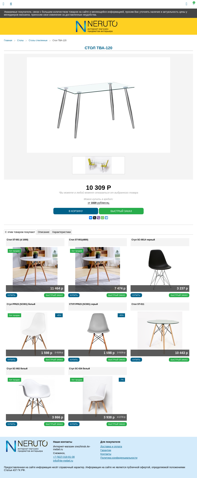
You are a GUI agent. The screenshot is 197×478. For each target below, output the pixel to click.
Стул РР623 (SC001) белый (21, 304)
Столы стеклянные (38, 40)
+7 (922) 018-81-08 (64, 456)
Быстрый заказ (121, 211)
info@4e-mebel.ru (63, 460)
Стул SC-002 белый (17, 368)
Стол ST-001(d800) (78, 239)
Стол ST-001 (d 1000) (17, 239)
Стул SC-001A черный (143, 239)
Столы (20, 40)
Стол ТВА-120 (59, 40)
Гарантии (105, 450)
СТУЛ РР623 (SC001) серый (83, 304)
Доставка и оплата (111, 446)
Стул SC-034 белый (79, 368)
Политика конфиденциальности (118, 457)
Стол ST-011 (137, 304)
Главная (8, 40)
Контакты (105, 454)
